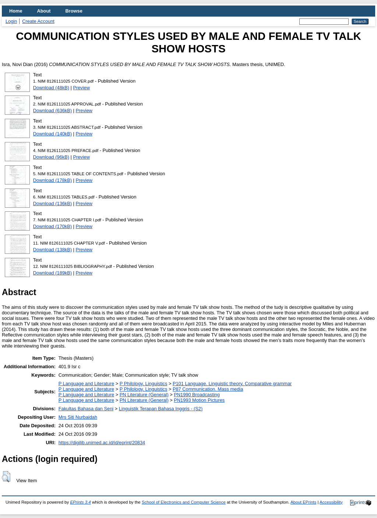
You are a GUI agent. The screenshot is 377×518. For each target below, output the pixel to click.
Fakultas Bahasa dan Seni (86, 408)
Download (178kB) (52, 180)
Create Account (38, 21)
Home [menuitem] (15, 11)
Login (11, 21)
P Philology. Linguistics (144, 383)
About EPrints (303, 502)
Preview (81, 87)
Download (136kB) (52, 203)
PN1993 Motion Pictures (199, 400)
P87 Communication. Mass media (208, 389)
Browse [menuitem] (74, 11)
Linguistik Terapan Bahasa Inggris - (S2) (160, 408)
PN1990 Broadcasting (197, 394)
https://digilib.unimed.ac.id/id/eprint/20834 (102, 442)
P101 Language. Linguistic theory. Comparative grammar (232, 383)
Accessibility (331, 502)
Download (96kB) (51, 157)
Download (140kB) (52, 134)
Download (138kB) (52, 249)
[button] (6, 476)
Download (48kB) (51, 87)
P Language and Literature (86, 383)
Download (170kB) (52, 226)
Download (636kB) (52, 110)
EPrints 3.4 (80, 502)
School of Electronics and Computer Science (184, 502)
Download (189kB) (52, 273)
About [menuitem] (44, 11)
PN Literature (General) (144, 394)
